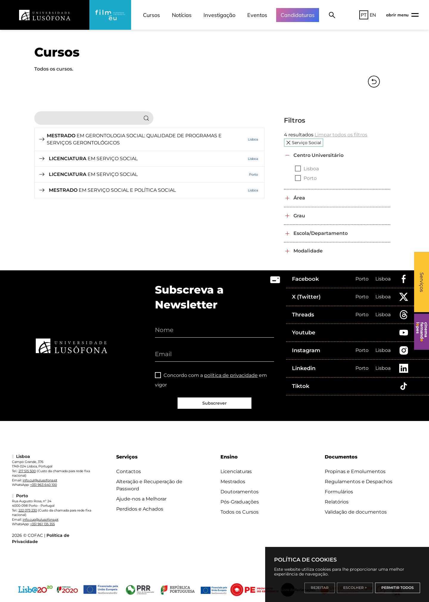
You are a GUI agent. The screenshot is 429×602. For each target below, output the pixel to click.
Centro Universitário (318, 155)
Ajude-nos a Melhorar (141, 499)
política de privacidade (231, 375)
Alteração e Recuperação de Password (149, 485)
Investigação (219, 15)
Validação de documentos (356, 512)
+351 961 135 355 (42, 524)
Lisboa (383, 279)
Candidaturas (298, 15)
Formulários (339, 492)
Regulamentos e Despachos (358, 481)
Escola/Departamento (320, 233)
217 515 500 (27, 471)
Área (299, 198)
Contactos (128, 471)
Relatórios (337, 502)
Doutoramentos (239, 492)
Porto (362, 279)
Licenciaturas (236, 471)
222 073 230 (27, 510)
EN (373, 15)
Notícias (182, 15)
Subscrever (214, 403)
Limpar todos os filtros (341, 135)
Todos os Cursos (239, 512)
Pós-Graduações (239, 502)
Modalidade (308, 251)
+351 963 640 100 (43, 485)
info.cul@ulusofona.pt (40, 480)
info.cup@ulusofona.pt (40, 519)
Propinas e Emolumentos (355, 471)
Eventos (257, 15)
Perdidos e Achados (139, 509)
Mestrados (232, 481)
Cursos (151, 15)
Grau (299, 216)
